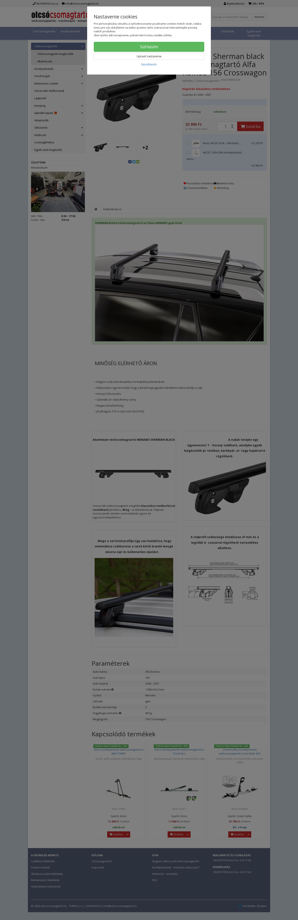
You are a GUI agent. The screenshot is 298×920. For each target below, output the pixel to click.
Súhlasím (149, 47)
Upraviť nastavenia (149, 56)
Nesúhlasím (149, 64)
